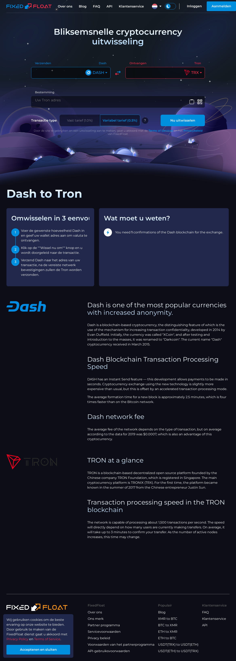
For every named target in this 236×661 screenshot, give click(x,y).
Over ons (65, 6)
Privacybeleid (192, 130)
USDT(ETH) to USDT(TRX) (178, 651)
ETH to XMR (167, 632)
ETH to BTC (167, 638)
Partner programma (104, 625)
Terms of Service (47, 639)
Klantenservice (131, 6)
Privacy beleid (99, 638)
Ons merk (96, 619)
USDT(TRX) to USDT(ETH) (178, 644)
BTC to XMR (167, 625)
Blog (82, 6)
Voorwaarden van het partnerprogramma (121, 644)
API (109, 6)
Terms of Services (161, 130)
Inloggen (194, 6)
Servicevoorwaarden (104, 632)
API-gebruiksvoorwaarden (109, 651)
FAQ (96, 6)
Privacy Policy (17, 639)
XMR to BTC (167, 619)
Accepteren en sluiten (38, 650)
